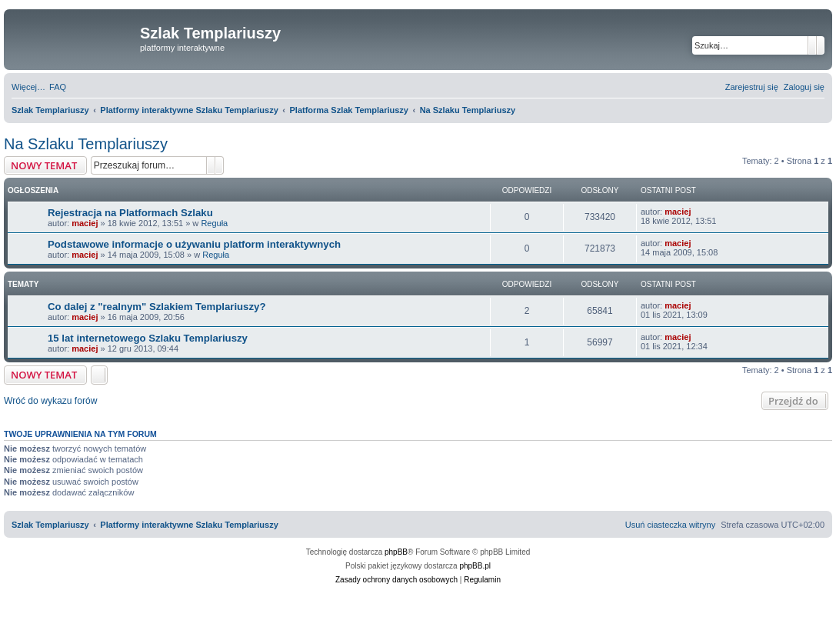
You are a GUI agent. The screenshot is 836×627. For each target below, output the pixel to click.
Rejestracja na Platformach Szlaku (130, 212)
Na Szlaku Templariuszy (86, 143)
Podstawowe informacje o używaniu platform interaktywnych (194, 244)
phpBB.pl (475, 566)
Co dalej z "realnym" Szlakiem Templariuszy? (156, 306)
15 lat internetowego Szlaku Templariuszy (148, 338)
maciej (85, 223)
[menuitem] (57, 87)
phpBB (396, 552)
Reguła (214, 223)
